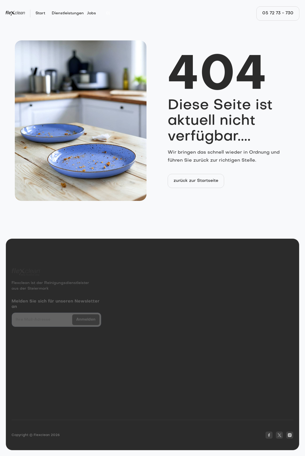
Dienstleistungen (68, 13)
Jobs (91, 13)
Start (40, 13)
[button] (108, 13)
